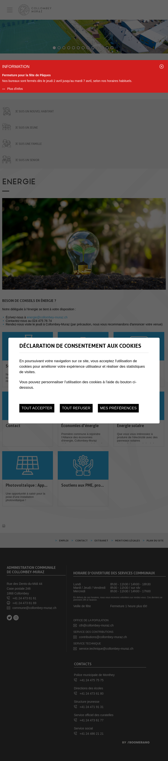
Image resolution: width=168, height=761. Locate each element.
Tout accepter (36, 408)
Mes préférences (118, 408)
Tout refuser (76, 408)
